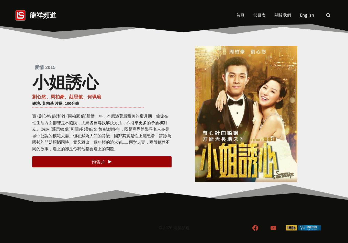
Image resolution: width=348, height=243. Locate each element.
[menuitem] (307, 15)
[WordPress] (309, 228)
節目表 (259, 15)
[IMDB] (291, 228)
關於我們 (283, 15)
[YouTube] (273, 228)
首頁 (240, 15)
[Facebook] (255, 228)
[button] (101, 161)
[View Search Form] (328, 15)
